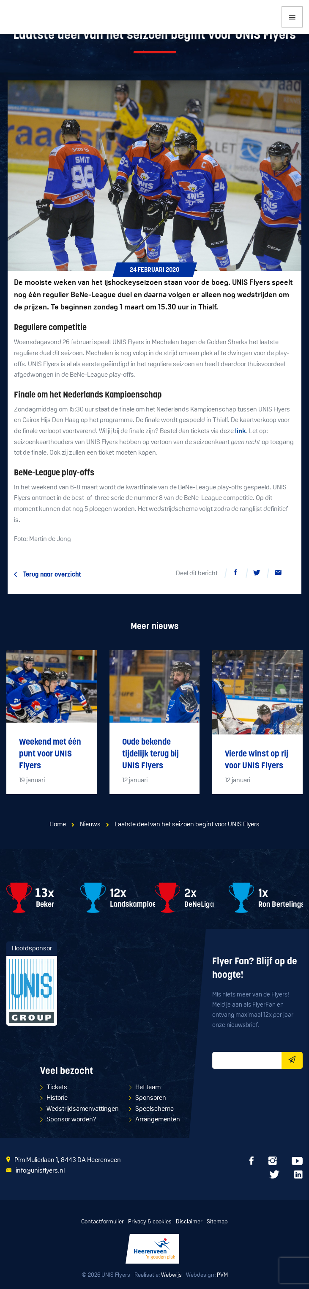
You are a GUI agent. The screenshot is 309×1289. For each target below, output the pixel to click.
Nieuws (90, 824)
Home (57, 824)
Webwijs (171, 1275)
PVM (222, 1275)
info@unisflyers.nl (40, 1171)
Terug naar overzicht (52, 574)
